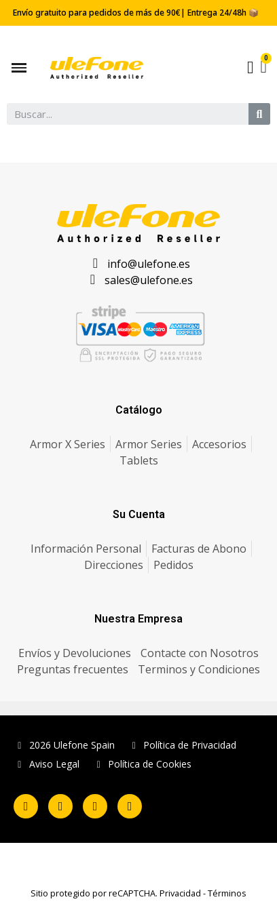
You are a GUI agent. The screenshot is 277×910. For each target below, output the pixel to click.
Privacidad (180, 893)
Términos (227, 893)
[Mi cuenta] (250, 68)
